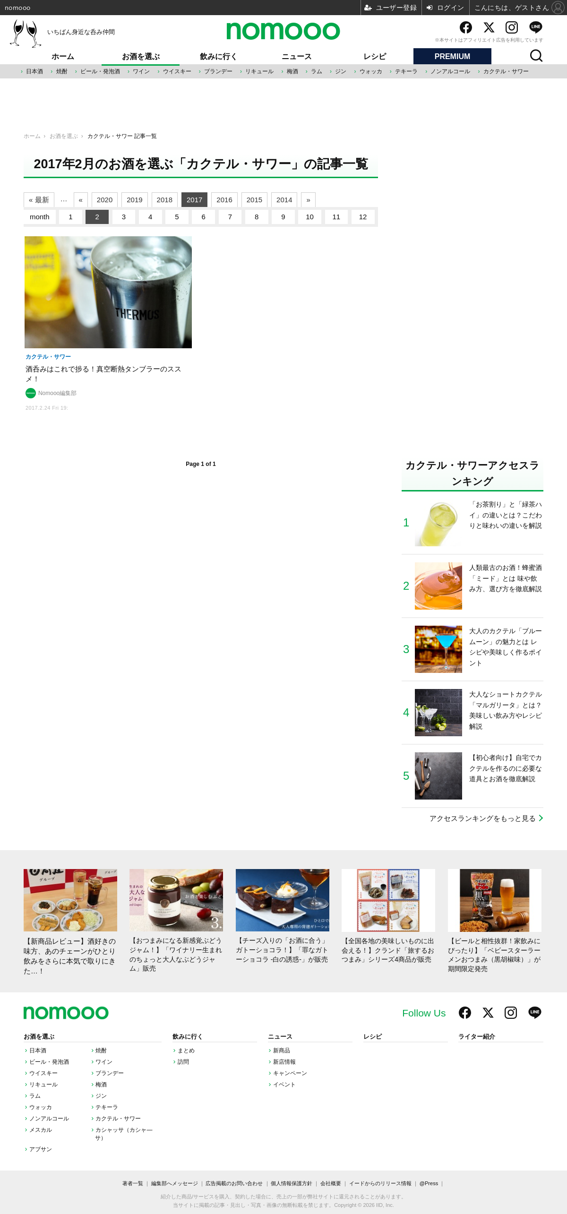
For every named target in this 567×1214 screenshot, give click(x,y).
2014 (284, 200)
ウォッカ (371, 71)
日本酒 (34, 71)
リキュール (259, 71)
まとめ (186, 1050)
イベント (284, 1084)
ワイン (141, 71)
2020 (104, 200)
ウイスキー (177, 71)
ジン (340, 71)
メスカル (40, 1130)
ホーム (63, 56)
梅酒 (292, 71)
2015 (254, 200)
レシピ (374, 56)
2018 (164, 200)
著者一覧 (132, 1183)
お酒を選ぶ (141, 56)
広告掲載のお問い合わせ (234, 1183)
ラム (316, 71)
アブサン (40, 1149)
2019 (134, 200)
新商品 (281, 1050)
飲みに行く (219, 56)
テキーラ (406, 71)
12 (363, 217)
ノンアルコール (450, 71)
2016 (224, 200)
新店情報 (284, 1062)
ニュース (297, 56)
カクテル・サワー (506, 71)
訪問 (183, 1062)
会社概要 (330, 1183)
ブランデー (218, 71)
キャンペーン (290, 1073)
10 (310, 217)
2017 (194, 200)
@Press (429, 1183)
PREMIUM (453, 56)
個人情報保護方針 (291, 1183)
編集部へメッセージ (174, 1183)
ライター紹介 (476, 1036)
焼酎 (62, 71)
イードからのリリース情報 (380, 1183)
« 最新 (39, 200)
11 (337, 217)
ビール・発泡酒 (100, 71)
